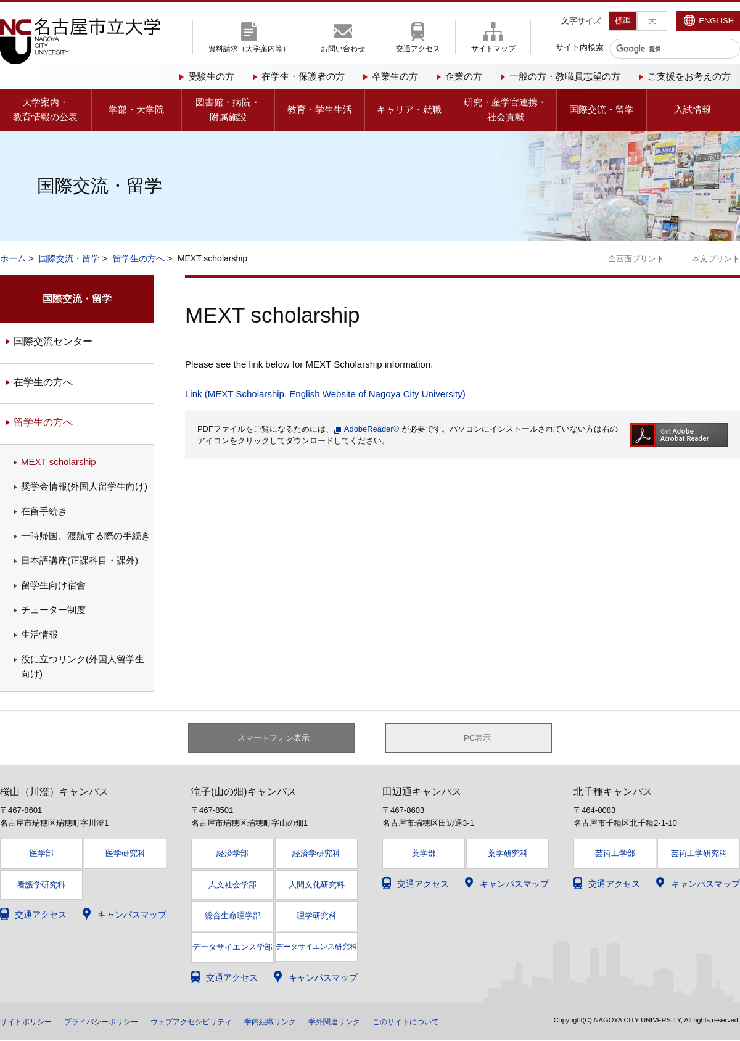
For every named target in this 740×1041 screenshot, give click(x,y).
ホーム (13, 258)
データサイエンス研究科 (316, 948)
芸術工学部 (615, 854)
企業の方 (463, 76)
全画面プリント (636, 258)
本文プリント (716, 258)
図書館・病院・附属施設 (227, 109)
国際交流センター (53, 341)
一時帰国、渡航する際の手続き (85, 535)
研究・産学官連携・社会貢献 (505, 109)
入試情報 (692, 109)
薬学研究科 (508, 854)
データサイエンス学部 (232, 949)
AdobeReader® (371, 429)
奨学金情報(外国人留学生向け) (84, 486)
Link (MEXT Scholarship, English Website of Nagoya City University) (325, 394)
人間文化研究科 (317, 886)
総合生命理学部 (233, 917)
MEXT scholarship (58, 461)
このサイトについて (463, 1022)
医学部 (42, 854)
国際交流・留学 (601, 109)
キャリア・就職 (409, 109)
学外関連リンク (382, 1022)
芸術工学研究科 (699, 854)
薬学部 (424, 854)
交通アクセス (418, 48)
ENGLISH (716, 20)
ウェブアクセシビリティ (218, 1022)
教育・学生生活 (319, 109)
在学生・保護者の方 (303, 76)
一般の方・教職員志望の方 (564, 76)
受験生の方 (211, 76)
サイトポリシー (30, 1022)
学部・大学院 (136, 109)
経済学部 (232, 854)
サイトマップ (493, 48)
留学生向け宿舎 (53, 585)
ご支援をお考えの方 (689, 76)
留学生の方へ (139, 258)
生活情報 (39, 634)
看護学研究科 (41, 886)
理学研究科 (317, 917)
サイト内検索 (580, 47)
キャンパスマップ (131, 916)
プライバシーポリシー (116, 1022)
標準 (623, 20)
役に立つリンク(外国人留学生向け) (82, 666)
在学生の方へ (43, 382)
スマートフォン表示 (278, 739)
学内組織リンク (309, 1022)
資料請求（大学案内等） (249, 48)
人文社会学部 (232, 886)
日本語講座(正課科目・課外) (79, 560)
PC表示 (477, 739)
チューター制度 (53, 609)
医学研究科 (125, 854)
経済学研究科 (316, 854)
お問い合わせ (343, 48)
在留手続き (44, 511)
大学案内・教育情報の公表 (45, 109)
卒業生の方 (395, 76)
